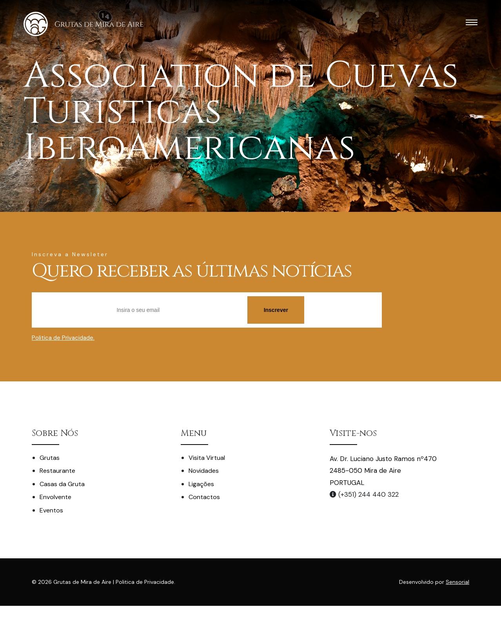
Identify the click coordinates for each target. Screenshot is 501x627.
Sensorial (457, 581)
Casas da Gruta (62, 484)
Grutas (50, 458)
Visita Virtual (207, 458)
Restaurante (57, 471)
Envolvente (55, 497)
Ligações (201, 484)
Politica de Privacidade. (63, 338)
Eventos (51, 510)
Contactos (204, 497)
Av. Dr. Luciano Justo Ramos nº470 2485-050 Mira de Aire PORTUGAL (383, 470)
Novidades (204, 471)
